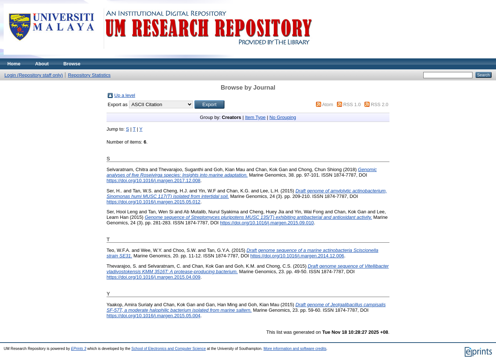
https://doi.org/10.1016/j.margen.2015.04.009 (153, 277)
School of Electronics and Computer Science (169, 349)
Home (14, 63)
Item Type (255, 117)
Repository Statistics (89, 75)
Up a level (124, 95)
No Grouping (282, 117)
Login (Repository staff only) (33, 75)
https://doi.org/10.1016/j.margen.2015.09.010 (267, 222)
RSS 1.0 (352, 104)
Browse (72, 63)
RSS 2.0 (379, 104)
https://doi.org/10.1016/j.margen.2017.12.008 (153, 180)
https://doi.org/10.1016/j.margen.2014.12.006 (297, 255)
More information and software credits (294, 349)
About (42, 63)
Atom (327, 104)
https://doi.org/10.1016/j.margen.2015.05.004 (153, 315)
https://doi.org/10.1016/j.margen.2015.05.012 (153, 202)
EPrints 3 (78, 349)
